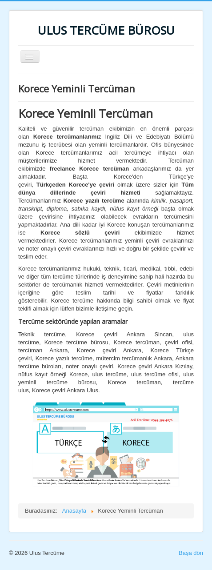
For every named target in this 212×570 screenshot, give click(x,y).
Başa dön (191, 553)
